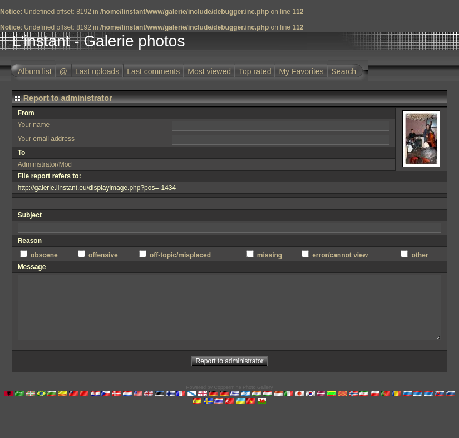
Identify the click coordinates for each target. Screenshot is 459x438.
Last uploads (97, 71)
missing (269, 255)
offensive (103, 255)
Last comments (153, 71)
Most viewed (209, 71)
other (420, 255)
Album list (35, 71)
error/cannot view (340, 255)
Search (344, 71)
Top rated (255, 71)
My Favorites (301, 71)
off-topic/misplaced (180, 255)
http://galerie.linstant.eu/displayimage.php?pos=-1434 (97, 188)
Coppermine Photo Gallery (243, 387)
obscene (44, 255)
